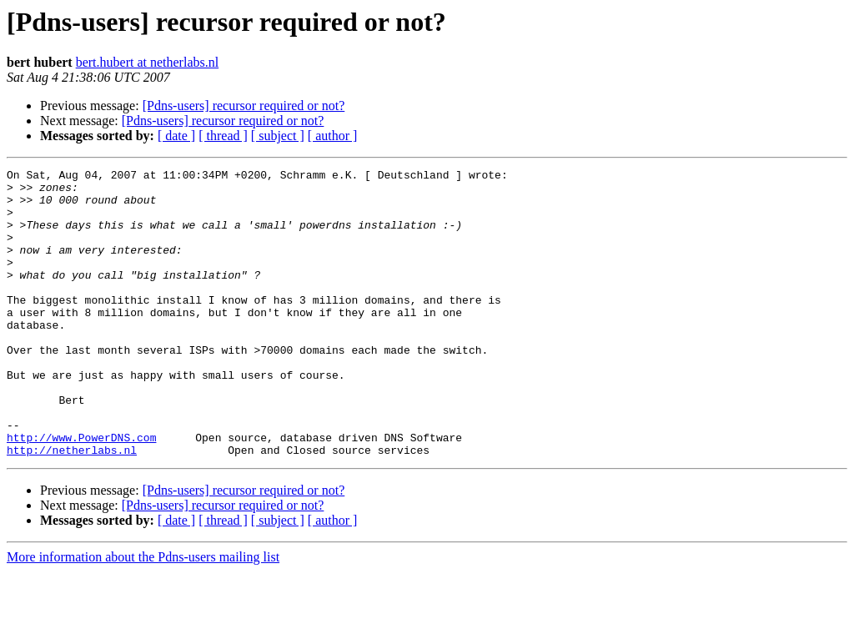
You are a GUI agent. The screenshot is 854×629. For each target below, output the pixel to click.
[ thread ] (223, 135)
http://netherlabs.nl (72, 507)
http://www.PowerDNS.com (81, 492)
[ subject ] (277, 135)
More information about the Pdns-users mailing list (143, 614)
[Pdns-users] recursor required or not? (244, 105)
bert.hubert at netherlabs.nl (147, 62)
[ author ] (333, 135)
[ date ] (176, 135)
